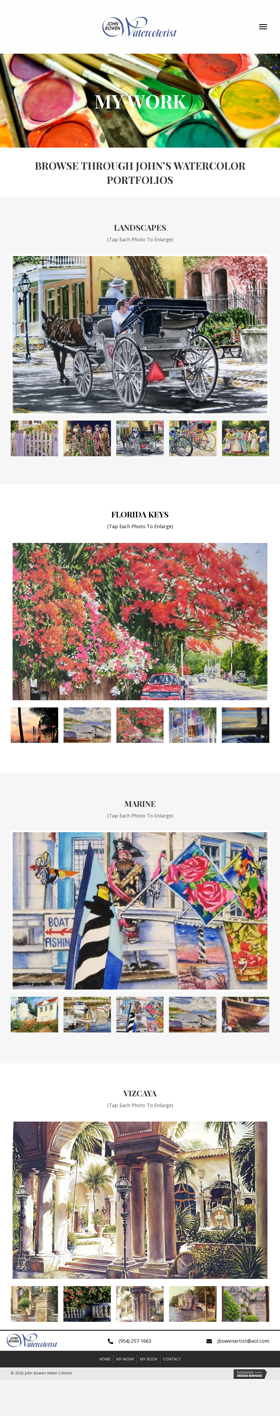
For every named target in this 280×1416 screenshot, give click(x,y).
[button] (263, 26)
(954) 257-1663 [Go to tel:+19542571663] (135, 1341)
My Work (125, 1359)
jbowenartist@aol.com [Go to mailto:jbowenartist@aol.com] (243, 1341)
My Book (148, 1359)
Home (104, 1359)
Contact (172, 1359)
